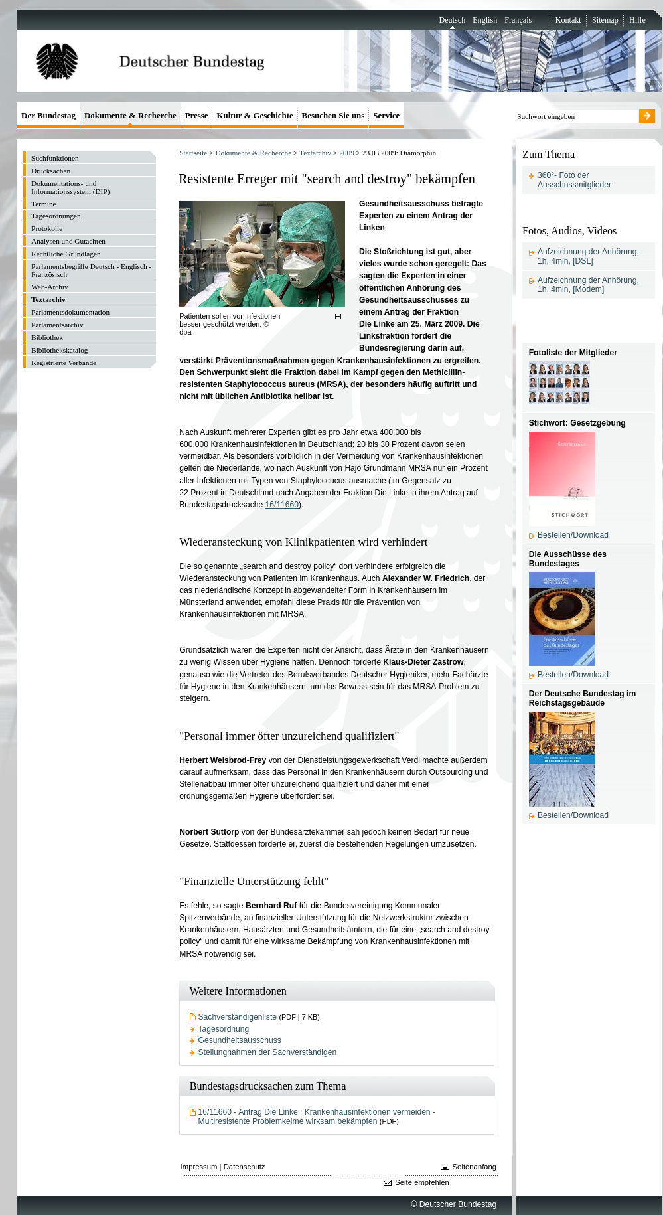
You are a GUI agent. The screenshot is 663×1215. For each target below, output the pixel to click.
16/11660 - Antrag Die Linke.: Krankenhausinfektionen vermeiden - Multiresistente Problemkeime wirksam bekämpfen (316, 1116)
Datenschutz (244, 1167)
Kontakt (568, 20)
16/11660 (282, 504)
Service (386, 115)
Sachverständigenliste (237, 1017)
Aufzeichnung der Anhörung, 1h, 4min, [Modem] (588, 285)
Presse (196, 115)
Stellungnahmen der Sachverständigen (267, 1052)
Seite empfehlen (422, 1182)
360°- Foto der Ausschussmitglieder (574, 180)
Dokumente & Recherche (253, 153)
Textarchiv (315, 153)
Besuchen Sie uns (333, 115)
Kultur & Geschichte (254, 115)
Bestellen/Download (573, 535)
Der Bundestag (48, 115)
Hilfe (637, 20)
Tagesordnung (224, 1029)
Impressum (199, 1167)
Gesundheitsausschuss (239, 1040)
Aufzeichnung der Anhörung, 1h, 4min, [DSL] (588, 256)
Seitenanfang (475, 1167)
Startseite (193, 153)
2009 (346, 153)
